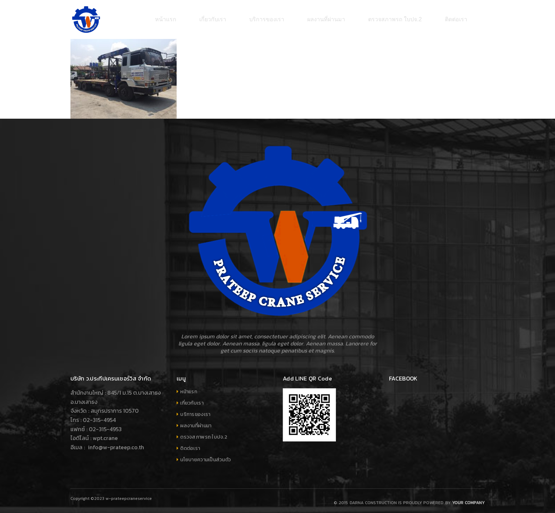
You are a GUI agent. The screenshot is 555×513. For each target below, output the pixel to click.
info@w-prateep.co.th (115, 443)
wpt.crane (105, 434)
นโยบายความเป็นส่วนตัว (205, 456)
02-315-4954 (99, 416)
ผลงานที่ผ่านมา (195, 422)
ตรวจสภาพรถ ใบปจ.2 (203, 433)
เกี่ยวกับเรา (192, 399)
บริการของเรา (195, 411)
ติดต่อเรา (190, 445)
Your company (468, 499)
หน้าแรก (188, 388)
